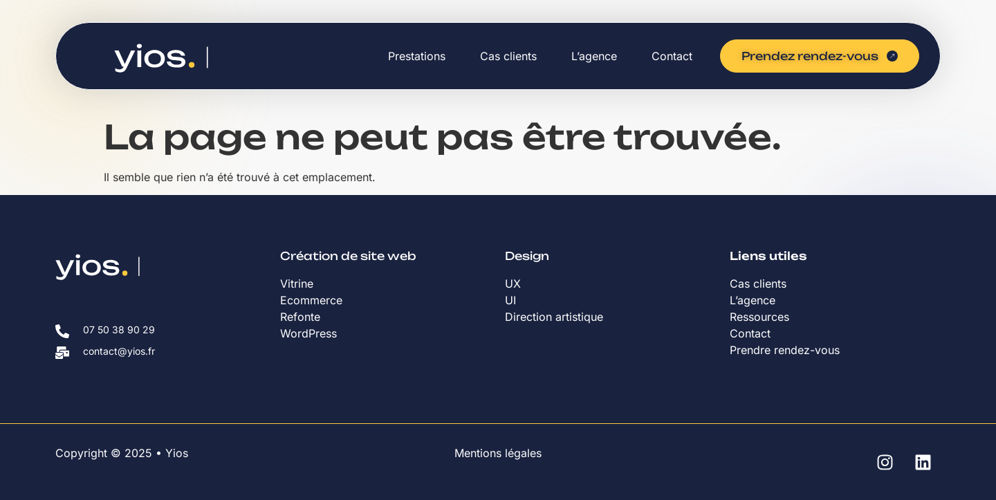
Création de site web (348, 256)
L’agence (594, 56)
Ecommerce (311, 300)
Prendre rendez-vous (785, 350)
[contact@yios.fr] (62, 353)
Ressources (759, 317)
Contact (672, 56)
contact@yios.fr (119, 351)
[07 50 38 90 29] (62, 331)
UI (510, 300)
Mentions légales (498, 453)
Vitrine (298, 283)
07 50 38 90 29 (119, 329)
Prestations (416, 56)
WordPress (308, 333)
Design (527, 256)
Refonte (300, 317)
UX (513, 283)
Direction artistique (556, 317)
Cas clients (508, 56)
